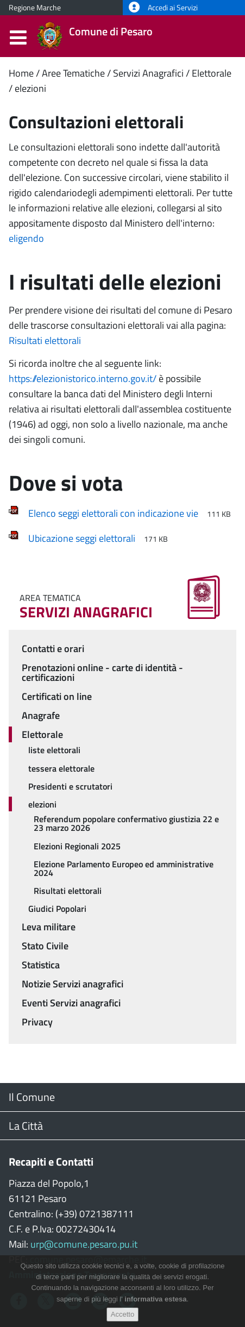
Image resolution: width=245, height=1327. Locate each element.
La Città (26, 1125)
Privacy (37, 1022)
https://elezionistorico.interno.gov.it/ (82, 378)
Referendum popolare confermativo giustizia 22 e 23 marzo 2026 (126, 823)
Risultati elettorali (45, 340)
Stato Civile (45, 945)
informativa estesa (155, 1301)
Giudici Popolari (57, 908)
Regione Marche (35, 8)
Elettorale (211, 73)
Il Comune (32, 1096)
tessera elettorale (61, 768)
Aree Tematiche (73, 73)
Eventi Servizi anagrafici (71, 1003)
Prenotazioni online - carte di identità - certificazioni (102, 672)
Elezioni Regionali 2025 (77, 846)
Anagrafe (41, 715)
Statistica (41, 964)
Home (21, 73)
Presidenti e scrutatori (70, 786)
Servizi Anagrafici (148, 73)
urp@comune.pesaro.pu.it (83, 1244)
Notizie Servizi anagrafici (72, 984)
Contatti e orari (53, 648)
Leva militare (49, 926)
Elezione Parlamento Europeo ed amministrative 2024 (123, 868)
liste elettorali (54, 749)
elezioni (30, 88)
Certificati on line (57, 696)
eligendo (26, 238)
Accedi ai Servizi (163, 8)
